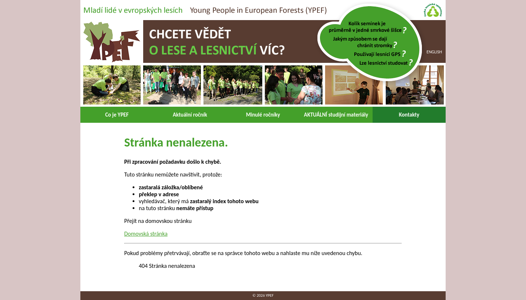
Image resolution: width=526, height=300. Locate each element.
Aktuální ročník (190, 114)
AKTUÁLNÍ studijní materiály (336, 114)
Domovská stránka (146, 233)
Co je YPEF (117, 114)
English (434, 51)
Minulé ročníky (263, 114)
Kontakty (409, 114)
